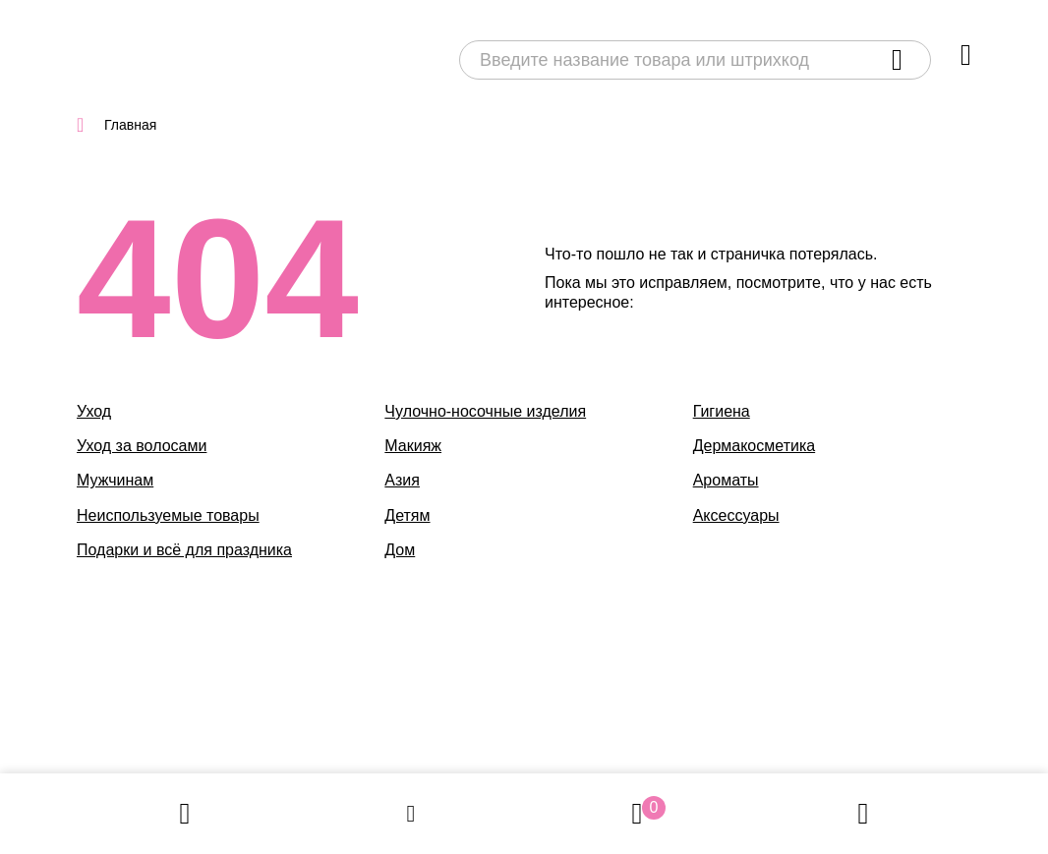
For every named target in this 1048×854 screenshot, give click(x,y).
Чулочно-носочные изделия (485, 411)
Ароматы (726, 480)
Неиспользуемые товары (168, 515)
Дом (399, 549)
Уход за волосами (141, 445)
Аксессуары (736, 515)
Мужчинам (115, 480)
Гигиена (721, 411)
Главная (130, 125)
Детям (407, 515)
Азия (402, 480)
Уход (94, 411)
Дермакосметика (754, 445)
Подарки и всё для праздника (184, 549)
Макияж (412, 445)
